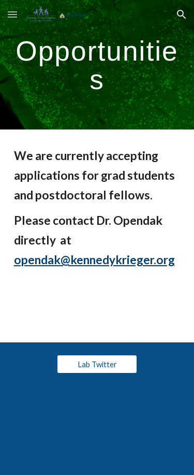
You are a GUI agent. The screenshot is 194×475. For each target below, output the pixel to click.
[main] (97, 65)
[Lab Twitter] (97, 364)
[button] (12, 14)
